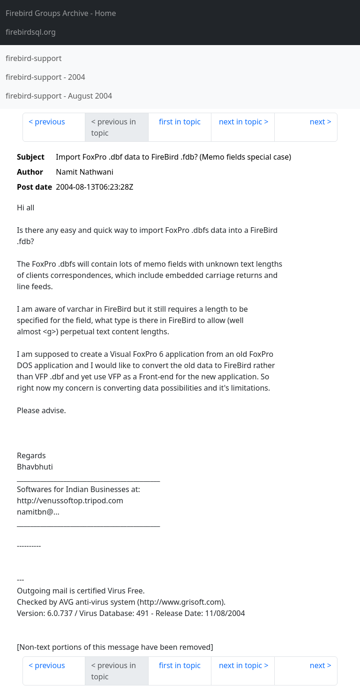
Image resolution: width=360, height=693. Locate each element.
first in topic (180, 121)
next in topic (240, 121)
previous (50, 121)
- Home (61, 13)
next (317, 121)
